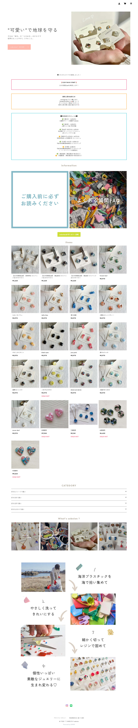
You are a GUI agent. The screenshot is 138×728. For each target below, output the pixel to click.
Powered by (69, 724)
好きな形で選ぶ (16, 503)
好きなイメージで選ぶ (18, 492)
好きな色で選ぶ (16, 497)
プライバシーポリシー (60, 718)
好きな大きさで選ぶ (17, 509)
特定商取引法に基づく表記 (76, 718)
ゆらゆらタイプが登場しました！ (69, 75)
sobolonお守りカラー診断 (69, 234)
